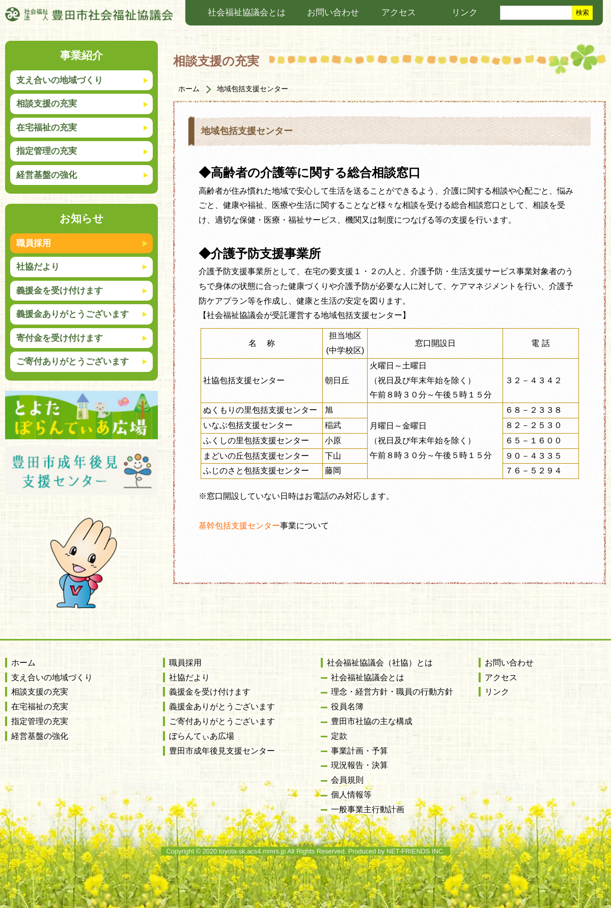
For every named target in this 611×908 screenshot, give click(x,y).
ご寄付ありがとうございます (72, 361)
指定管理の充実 (39, 721)
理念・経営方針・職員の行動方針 (392, 691)
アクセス (398, 12)
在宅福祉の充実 (39, 706)
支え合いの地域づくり (52, 677)
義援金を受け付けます (59, 291)
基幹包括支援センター (239, 525)
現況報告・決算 (359, 765)
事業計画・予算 (359, 750)
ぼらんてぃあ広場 (201, 736)
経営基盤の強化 (39, 736)
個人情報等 (351, 794)
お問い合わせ (333, 12)
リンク (465, 12)
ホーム (189, 89)
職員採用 (33, 243)
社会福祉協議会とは (247, 12)
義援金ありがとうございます (72, 314)
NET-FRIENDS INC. (415, 851)
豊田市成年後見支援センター (222, 750)
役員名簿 (347, 706)
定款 (339, 736)
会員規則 (347, 780)
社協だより (38, 267)
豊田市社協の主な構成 (371, 721)
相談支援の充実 (216, 61)
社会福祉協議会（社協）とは (380, 662)
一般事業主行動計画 (367, 809)
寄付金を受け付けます (59, 338)
